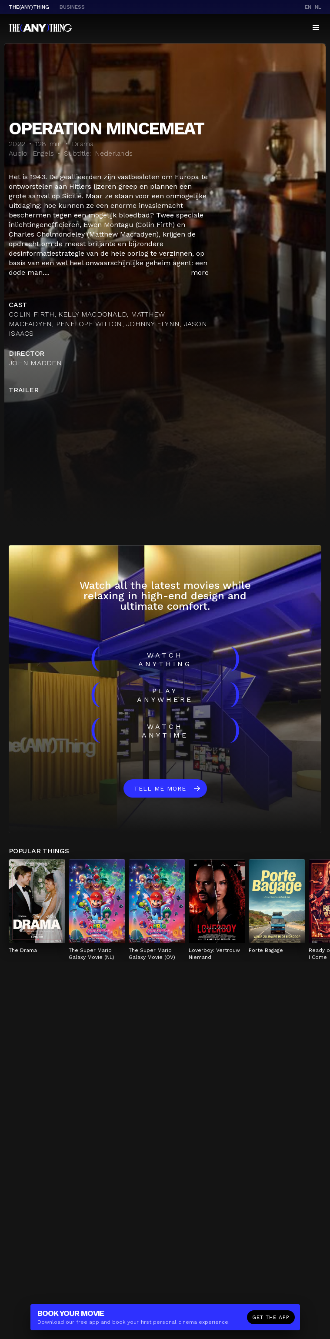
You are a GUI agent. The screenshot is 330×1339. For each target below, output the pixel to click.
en (308, 7)
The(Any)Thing (29, 7)
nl (318, 7)
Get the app (271, 1317)
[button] (316, 28)
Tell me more (160, 788)
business (72, 7)
